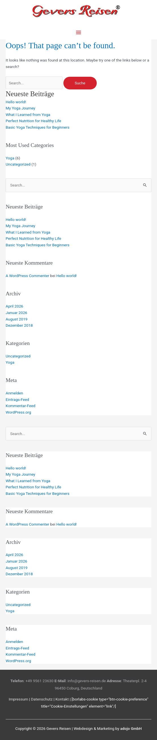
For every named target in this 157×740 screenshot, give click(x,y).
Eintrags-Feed (17, 399)
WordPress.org (18, 412)
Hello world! (16, 102)
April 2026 (14, 306)
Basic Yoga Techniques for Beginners (37, 127)
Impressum (18, 699)
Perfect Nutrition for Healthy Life (33, 120)
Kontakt (62, 699)
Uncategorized (18, 164)
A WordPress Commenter (27, 275)
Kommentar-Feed (20, 405)
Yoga (10, 158)
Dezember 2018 (19, 325)
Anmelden (14, 393)
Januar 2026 (16, 312)
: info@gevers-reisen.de (80, 680)
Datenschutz (42, 699)
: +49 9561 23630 (31, 680)
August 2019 (16, 319)
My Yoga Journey (20, 108)
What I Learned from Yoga (28, 114)
